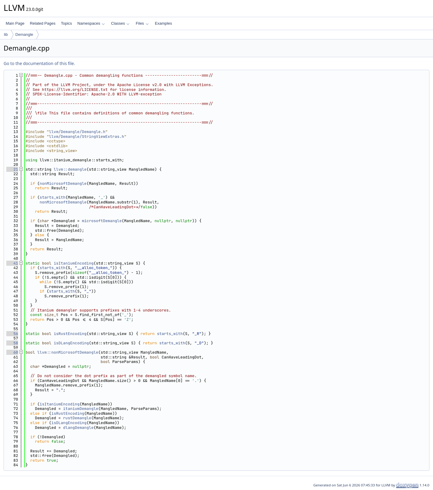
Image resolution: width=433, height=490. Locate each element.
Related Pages (42, 23)
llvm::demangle (70, 169)
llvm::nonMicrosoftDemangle (67, 352)
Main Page (15, 23)
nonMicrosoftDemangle (63, 183)
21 (12, 169)
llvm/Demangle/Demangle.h (77, 131)
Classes (120, 23)
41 (12, 263)
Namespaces (91, 23)
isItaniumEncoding (74, 263)
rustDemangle (77, 417)
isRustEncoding (70, 333)
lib (6, 34)
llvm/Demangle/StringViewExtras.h (86, 136)
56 (12, 333)
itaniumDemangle (80, 408)
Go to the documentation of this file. (39, 63)
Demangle (24, 34)
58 (12, 343)
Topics (66, 23)
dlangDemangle (78, 427)
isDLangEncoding (71, 343)
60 (12, 352)
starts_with (53, 197)
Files (142, 23)
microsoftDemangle (102, 220)
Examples (163, 23)
